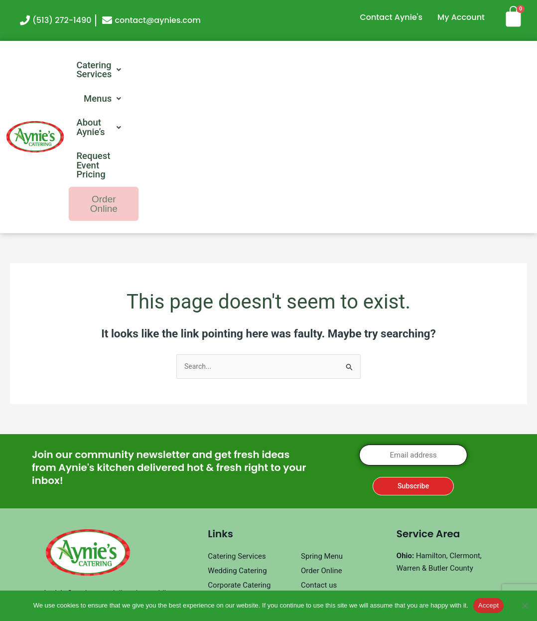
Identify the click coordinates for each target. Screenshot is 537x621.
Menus (270, 66)
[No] (525, 606)
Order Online (480, 91)
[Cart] (517, 16)
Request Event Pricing (458, 66)
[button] (182, 65)
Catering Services (182, 66)
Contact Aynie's (391, 17)
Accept (488, 605)
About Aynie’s (350, 66)
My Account (461, 17)
